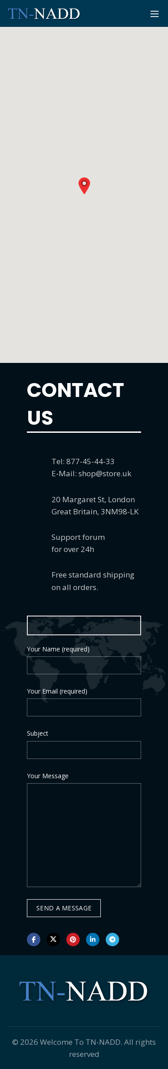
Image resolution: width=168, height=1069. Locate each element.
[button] (84, 186)
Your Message (48, 776)
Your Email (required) (57, 691)
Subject (37, 733)
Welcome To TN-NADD (80, 1042)
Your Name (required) (58, 649)
